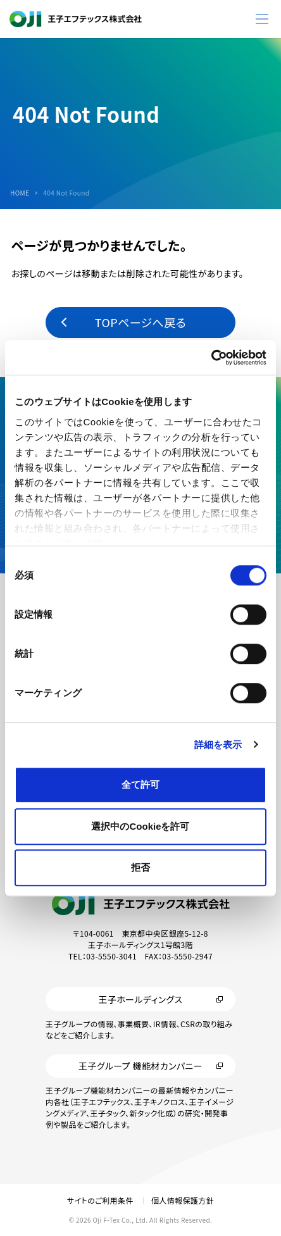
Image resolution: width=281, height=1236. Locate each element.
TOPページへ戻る (140, 322)
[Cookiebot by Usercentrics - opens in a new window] (211, 357)
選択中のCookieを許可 (140, 826)
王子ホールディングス (140, 999)
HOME (19, 193)
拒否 (140, 867)
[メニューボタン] (262, 19)
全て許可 (140, 784)
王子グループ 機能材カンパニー (140, 1065)
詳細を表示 (218, 744)
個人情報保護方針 (182, 1200)
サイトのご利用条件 (100, 1200)
